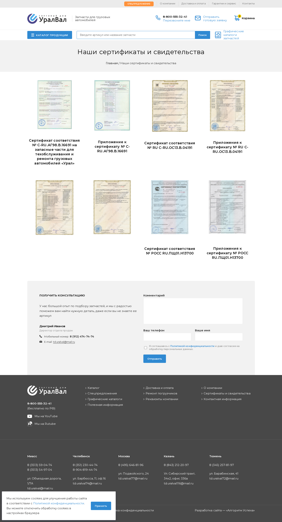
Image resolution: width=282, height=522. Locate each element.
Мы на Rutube (45, 424)
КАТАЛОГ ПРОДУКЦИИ (52, 35)
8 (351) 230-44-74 (85, 465)
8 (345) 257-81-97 (221, 465)
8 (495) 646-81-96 (131, 465)
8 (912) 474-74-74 (82, 336)
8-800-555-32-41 (175, 16)
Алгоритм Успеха (240, 510)
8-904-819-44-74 (85, 469)
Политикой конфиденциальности (192, 346)
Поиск (202, 34)
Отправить (154, 358)
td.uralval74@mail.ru (87, 483)
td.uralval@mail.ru (64, 341)
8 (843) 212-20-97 (176, 465)
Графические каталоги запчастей (233, 35)
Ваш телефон (153, 330)
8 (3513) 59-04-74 (39, 465)
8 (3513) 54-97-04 (39, 469)
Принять (101, 505)
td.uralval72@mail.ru (224, 478)
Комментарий (154, 295)
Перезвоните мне (177, 20)
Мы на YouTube (46, 416)
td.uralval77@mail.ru (133, 478)
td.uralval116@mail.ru (179, 483)
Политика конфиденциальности (129, 510)
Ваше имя (202, 330)
